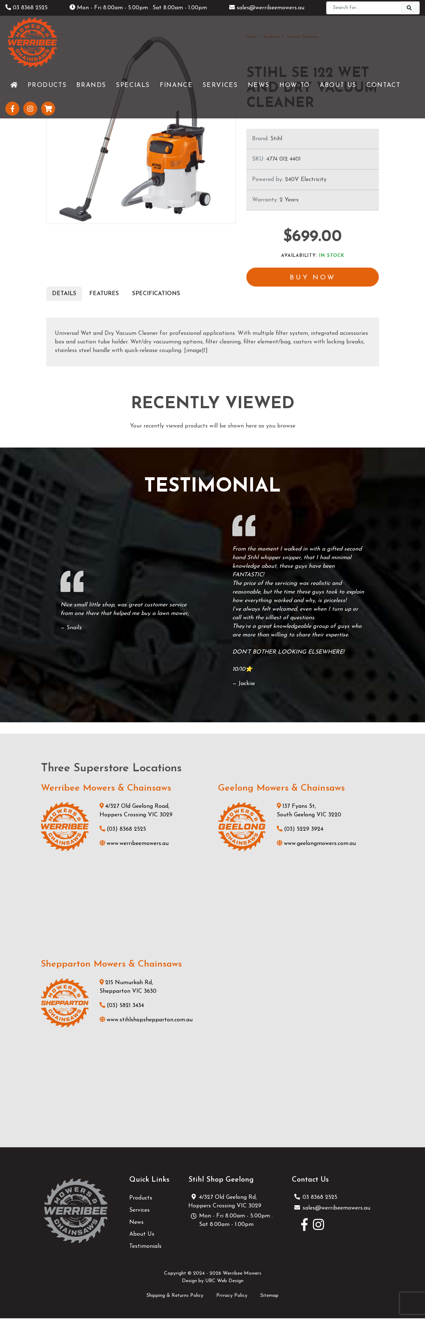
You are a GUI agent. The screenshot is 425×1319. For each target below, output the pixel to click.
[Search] (363, 7)
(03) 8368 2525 (123, 830)
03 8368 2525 (26, 8)
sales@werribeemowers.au (266, 8)
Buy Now (313, 278)
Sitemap (269, 1296)
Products (140, 1199)
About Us (141, 1235)
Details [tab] (64, 294)
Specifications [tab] (156, 294)
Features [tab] (104, 294)
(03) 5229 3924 (300, 830)
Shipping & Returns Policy (174, 1296)
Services (139, 1211)
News (136, 1223)
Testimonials (145, 1247)
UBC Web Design (224, 1281)
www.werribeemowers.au (134, 844)
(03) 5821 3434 (122, 1006)
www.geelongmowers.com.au (316, 844)
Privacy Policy (231, 1296)
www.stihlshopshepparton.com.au (146, 1020)
